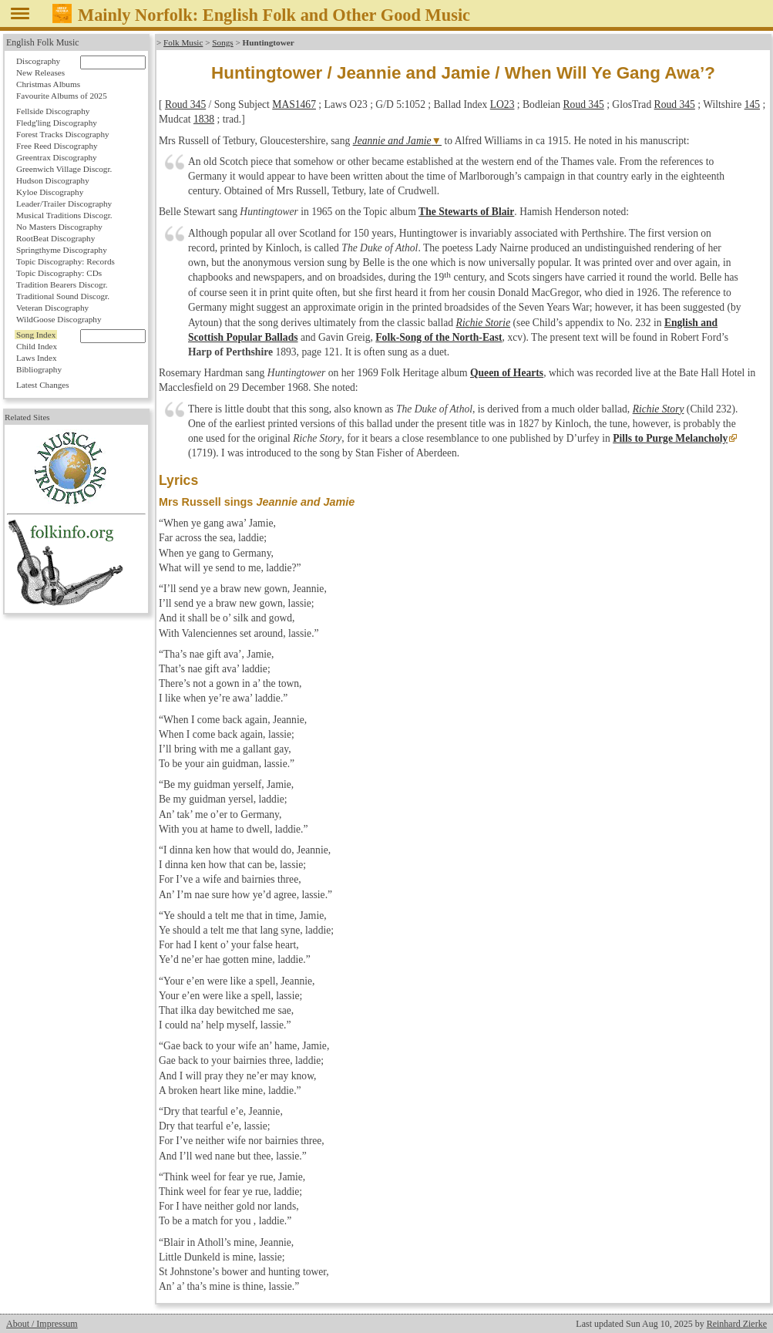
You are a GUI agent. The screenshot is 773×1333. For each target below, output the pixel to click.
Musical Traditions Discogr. (64, 215)
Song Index (35, 334)
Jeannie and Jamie (392, 140)
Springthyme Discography (61, 249)
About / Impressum (42, 1323)
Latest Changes (42, 384)
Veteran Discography (52, 307)
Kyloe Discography (49, 192)
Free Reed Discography (57, 145)
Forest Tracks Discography (62, 134)
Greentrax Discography (56, 157)
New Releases (40, 72)
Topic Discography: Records (65, 261)
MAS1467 (294, 104)
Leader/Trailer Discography (64, 203)
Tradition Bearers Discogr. (62, 284)
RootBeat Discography (55, 238)
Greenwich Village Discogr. (64, 168)
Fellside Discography (52, 111)
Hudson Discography (52, 180)
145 (752, 104)
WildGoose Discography (58, 319)
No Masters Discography (59, 226)
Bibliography (39, 369)
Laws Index (36, 357)
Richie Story (658, 409)
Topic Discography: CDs (59, 273)
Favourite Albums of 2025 (61, 95)
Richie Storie (483, 322)
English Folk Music (42, 42)
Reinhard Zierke (737, 1323)
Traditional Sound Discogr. (62, 296)
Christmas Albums (48, 84)
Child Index (36, 346)
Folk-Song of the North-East (438, 337)
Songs (222, 42)
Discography (38, 61)
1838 (203, 119)
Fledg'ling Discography (56, 122)
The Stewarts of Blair (466, 211)
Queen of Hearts (506, 373)
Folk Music (183, 42)
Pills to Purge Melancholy (670, 438)
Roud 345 (185, 104)
